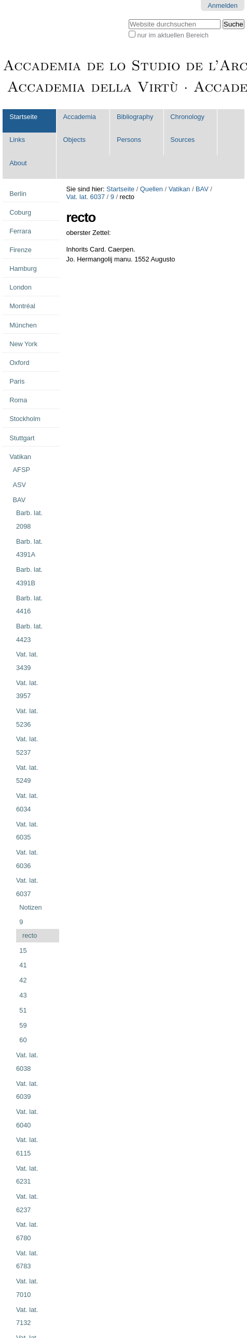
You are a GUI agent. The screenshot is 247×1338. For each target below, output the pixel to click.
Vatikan (179, 189)
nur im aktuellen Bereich (173, 35)
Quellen (151, 189)
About (17, 163)
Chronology (187, 117)
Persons (129, 139)
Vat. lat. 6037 (85, 197)
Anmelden (223, 5)
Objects (74, 139)
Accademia (79, 117)
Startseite (23, 117)
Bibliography (135, 117)
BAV (202, 189)
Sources (182, 139)
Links (17, 139)
